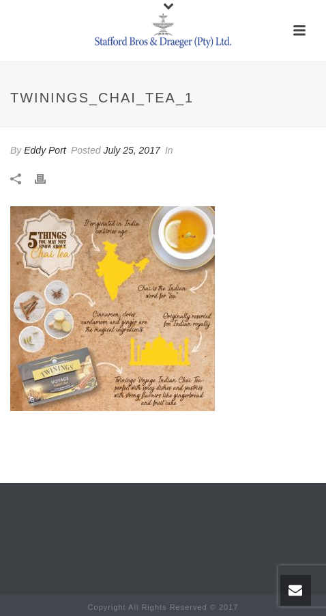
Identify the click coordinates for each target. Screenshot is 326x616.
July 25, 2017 (131, 150)
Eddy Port (44, 150)
